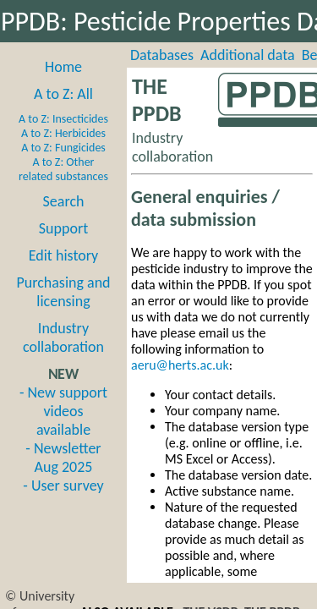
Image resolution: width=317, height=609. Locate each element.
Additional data (247, 55)
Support (63, 228)
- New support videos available (63, 411)
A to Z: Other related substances (63, 169)
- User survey (63, 485)
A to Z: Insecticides (63, 119)
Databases (162, 55)
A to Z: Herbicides (63, 133)
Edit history (64, 255)
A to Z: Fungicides (63, 147)
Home (63, 67)
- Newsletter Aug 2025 (63, 457)
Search (64, 201)
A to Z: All (63, 94)
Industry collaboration (63, 337)
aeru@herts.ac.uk (180, 365)
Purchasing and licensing (63, 291)
